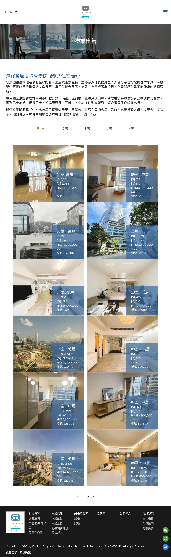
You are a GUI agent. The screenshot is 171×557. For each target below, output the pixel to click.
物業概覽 (34, 513)
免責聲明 (148, 523)
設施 (77, 518)
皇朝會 (101, 513)
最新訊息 (125, 513)
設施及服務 (81, 513)
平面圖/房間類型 (37, 525)
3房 (131, 129)
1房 (87, 129)
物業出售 (57, 518)
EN (5, 11)
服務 (77, 523)
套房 (64, 129)
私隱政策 (148, 528)
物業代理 (57, 513)
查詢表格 (148, 518)
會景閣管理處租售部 (59, 530)
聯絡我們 (148, 513)
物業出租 (57, 523)
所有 (41, 128)
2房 (109, 129)
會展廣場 (34, 518)
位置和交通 (36, 532)
